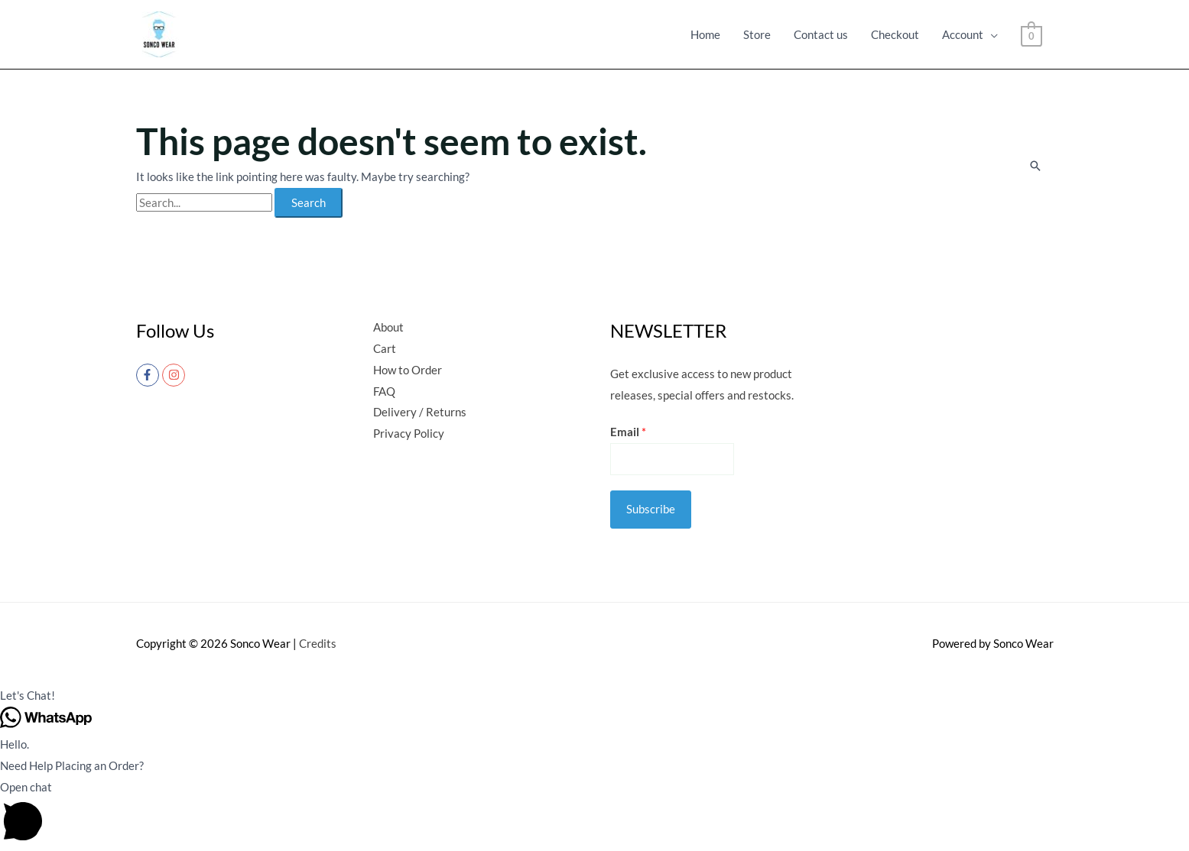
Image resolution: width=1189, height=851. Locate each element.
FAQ (384, 391)
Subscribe (650, 509)
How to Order (407, 370)
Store (757, 34)
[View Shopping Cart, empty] (1031, 34)
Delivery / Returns (419, 412)
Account (962, 34)
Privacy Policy (408, 433)
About (388, 327)
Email (628, 431)
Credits (317, 643)
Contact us (821, 34)
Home (705, 34)
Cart (384, 348)
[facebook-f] (149, 375)
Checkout (895, 34)
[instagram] (175, 375)
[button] (594, 696)
